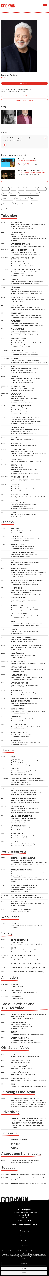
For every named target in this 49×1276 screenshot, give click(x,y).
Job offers (24, 1246)
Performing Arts (31, 189)
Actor (3, 77)
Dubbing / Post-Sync (22, 199)
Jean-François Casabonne (28, 172)
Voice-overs (24, 1236)
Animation (13, 194)
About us (24, 1241)
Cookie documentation (24, 1259)
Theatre (21, 189)
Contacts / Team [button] (24, 83)
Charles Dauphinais (31, 160)
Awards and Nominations (31, 204)
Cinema (13, 189)
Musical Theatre (7, 204)
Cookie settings (24, 1263)
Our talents (24, 1231)
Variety (5, 194)
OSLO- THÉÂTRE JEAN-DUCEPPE (30, 171)
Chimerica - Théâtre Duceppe (30, 159)
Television (5, 189)
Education (6, 208)
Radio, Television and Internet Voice (29, 194)
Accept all (24, 1272)
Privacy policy (24, 1258)
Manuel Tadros (25, 163)
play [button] (4, 145)
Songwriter (18, 204)
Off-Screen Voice (8, 199)
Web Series (42, 189)
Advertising (34, 199)
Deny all (24, 1268)
